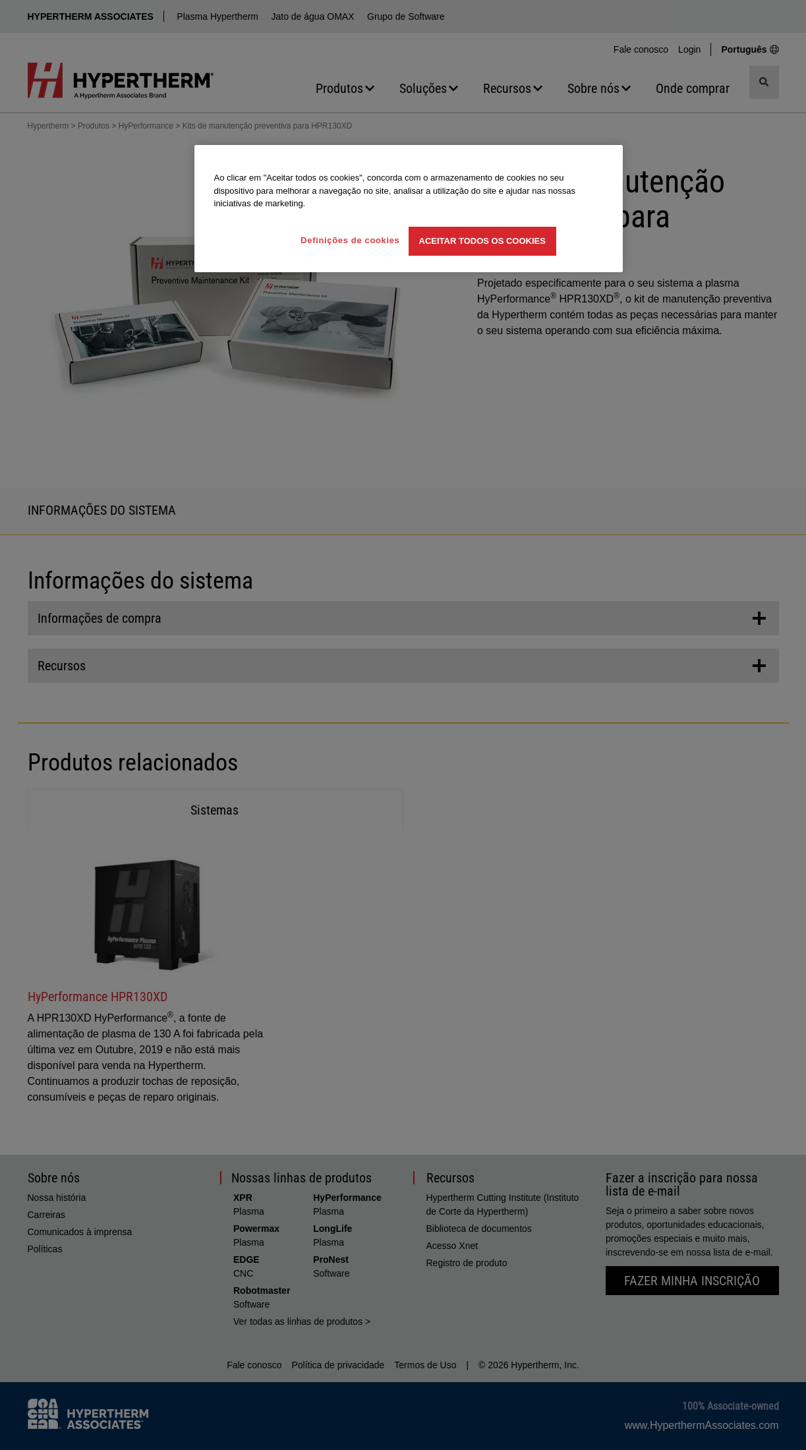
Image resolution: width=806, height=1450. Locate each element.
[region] (408, 208)
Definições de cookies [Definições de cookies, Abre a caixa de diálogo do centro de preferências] (350, 240)
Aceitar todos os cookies (482, 241)
